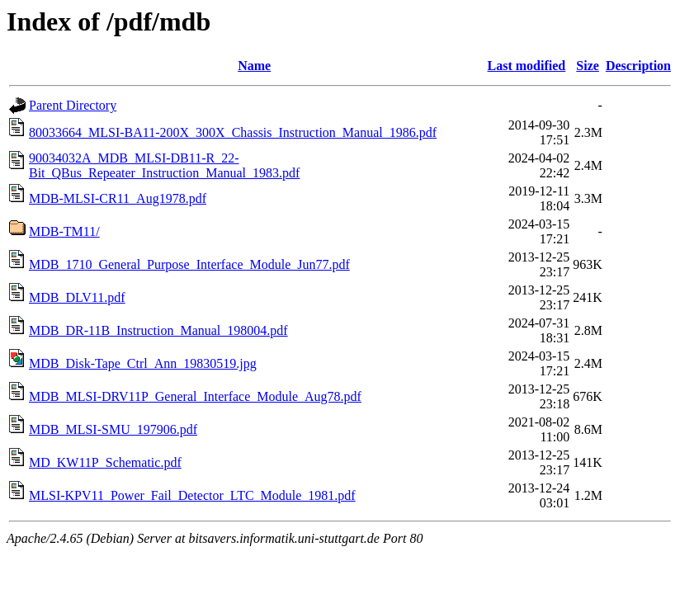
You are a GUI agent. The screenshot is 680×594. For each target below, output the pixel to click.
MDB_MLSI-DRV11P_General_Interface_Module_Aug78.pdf (195, 396)
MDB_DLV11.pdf (77, 297)
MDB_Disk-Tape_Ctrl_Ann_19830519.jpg (143, 363)
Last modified (527, 66)
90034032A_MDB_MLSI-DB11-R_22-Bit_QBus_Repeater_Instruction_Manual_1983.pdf (164, 165)
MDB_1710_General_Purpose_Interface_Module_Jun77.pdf (189, 264)
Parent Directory (72, 105)
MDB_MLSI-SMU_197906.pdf (113, 429)
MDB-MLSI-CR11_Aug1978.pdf (117, 198)
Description (638, 66)
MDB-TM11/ (64, 231)
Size (587, 66)
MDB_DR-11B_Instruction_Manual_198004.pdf (158, 330)
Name (254, 66)
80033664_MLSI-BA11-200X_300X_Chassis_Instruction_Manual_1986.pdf (233, 132)
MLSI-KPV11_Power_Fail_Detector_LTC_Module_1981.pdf (192, 495)
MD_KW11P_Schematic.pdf (105, 462)
